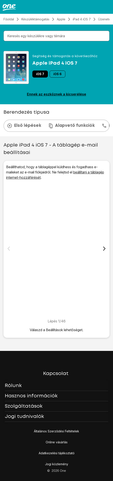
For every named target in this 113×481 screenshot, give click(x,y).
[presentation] (56, 126)
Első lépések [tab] (24, 125)
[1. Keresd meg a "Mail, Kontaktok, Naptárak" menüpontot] (56, 249)
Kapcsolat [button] (55, 373)
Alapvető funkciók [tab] (71, 125)
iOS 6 (57, 74)
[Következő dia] (104, 248)
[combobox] (57, 36)
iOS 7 (40, 74)
